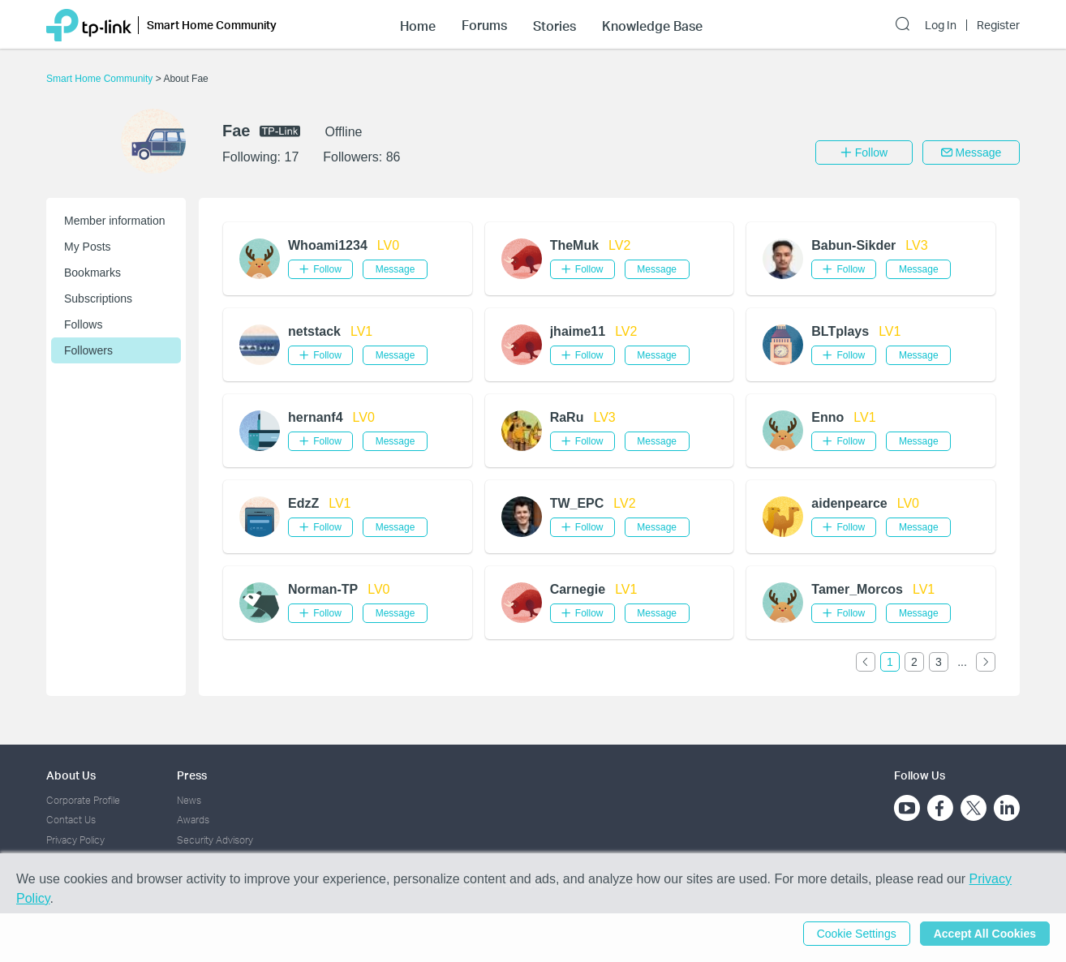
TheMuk (574, 245)
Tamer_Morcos (857, 589)
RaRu (567, 417)
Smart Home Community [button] (212, 25)
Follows (83, 324)
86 (393, 157)
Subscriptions (98, 298)
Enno (827, 417)
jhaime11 (577, 331)
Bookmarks (92, 272)
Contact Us (71, 820)
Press (192, 775)
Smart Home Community (101, 78)
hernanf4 (315, 417)
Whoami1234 (328, 245)
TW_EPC (577, 503)
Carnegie (577, 589)
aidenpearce (849, 503)
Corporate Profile (83, 800)
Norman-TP (323, 589)
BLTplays (840, 331)
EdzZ (303, 503)
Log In (940, 25)
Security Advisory (215, 840)
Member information (114, 220)
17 (291, 157)
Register (998, 25)
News (189, 800)
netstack (314, 331)
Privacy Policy (75, 840)
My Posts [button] (87, 246)
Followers (88, 350)
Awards (193, 820)
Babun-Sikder (853, 245)
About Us (71, 775)
